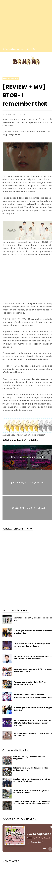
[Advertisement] (23, 23)
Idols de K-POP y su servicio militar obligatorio (29, 757)
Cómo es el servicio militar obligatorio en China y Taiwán (31, 791)
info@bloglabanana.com (14, 49)
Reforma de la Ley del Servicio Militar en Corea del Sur (30, 769)
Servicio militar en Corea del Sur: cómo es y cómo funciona (31, 780)
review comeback (10, 78)
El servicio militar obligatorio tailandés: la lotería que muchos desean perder (31, 802)
